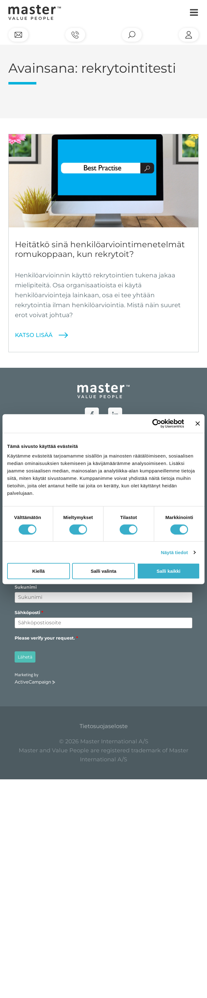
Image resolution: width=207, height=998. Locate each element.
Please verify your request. (46, 638)
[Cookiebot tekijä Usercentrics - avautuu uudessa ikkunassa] (157, 423)
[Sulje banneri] (198, 423)
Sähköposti (29, 612)
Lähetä (25, 657)
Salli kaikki (169, 571)
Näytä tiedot (174, 552)
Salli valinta (104, 571)
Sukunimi (26, 587)
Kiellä (38, 571)
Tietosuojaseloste (104, 726)
